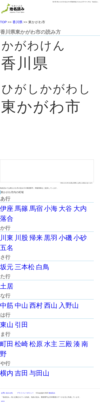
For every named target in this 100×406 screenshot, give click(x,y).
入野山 (69, 305)
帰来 (36, 237)
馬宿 (36, 208)
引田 (21, 324)
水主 (50, 344)
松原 (36, 344)
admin (3, 401)
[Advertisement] (47, 140)
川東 (6, 237)
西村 (36, 305)
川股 (21, 237)
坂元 (6, 267)
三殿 (65, 344)
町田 (6, 344)
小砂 (80, 237)
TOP (3, 22)
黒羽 (50, 237)
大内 (80, 208)
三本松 (25, 267)
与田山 (39, 373)
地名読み (52, 393)
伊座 (6, 208)
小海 (50, 208)
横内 (6, 373)
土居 (6, 286)
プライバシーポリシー (25, 393)
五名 (6, 247)
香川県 (17, 22)
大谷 (65, 208)
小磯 (65, 237)
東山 (6, 324)
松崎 (21, 344)
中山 (21, 305)
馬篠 (21, 208)
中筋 (6, 305)
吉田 (21, 373)
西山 (50, 305)
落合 (6, 218)
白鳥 (42, 267)
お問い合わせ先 (7, 393)
